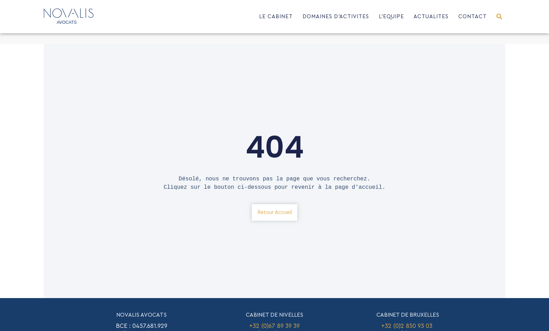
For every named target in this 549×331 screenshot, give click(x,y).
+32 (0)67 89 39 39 (274, 326)
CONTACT (472, 16)
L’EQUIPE (391, 16)
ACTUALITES (431, 16)
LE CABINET (276, 16)
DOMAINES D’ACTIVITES (336, 16)
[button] (499, 16)
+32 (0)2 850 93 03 (407, 326)
